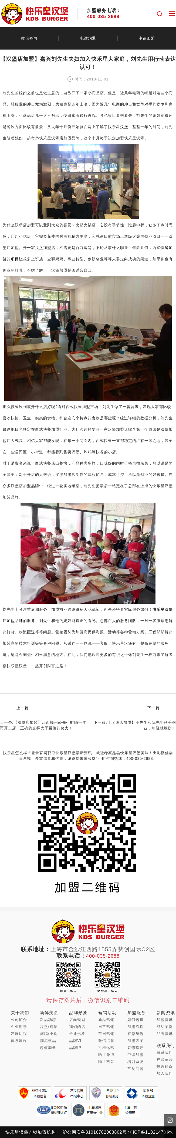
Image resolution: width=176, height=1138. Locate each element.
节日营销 (106, 1033)
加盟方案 (135, 1040)
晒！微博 (106, 1054)
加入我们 (165, 1073)
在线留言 (165, 1059)
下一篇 (153, 708)
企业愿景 (19, 1026)
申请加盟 (135, 1054)
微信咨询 (29, 38)
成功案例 (165, 1026)
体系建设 (19, 1040)
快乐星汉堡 (118, 127)
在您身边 (135, 1033)
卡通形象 (77, 1033)
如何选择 (135, 1019)
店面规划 (77, 1019)
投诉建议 (165, 1066)
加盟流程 (135, 1026)
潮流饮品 (48, 1040)
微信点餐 (106, 1040)
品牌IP (75, 1047)
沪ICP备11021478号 (149, 1132)
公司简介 (19, 1019)
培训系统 (135, 1061)
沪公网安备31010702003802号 (95, 1132)
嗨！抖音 (106, 1061)
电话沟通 (88, 38)
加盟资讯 (165, 1019)
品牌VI (75, 1040)
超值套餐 (48, 1047)
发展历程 (19, 1033)
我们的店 (77, 1026)
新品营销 (106, 1019)
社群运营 (106, 1047)
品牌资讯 (165, 1033)
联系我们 (165, 1052)
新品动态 (48, 1019)
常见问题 (135, 1068)
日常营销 (106, 1026)
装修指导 (135, 1047)
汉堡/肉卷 (48, 1026)
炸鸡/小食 (48, 1033)
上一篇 (22, 708)
